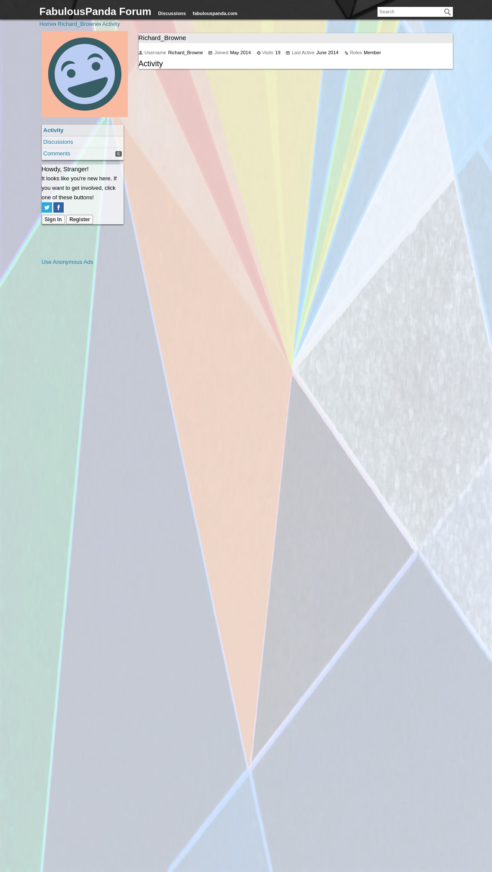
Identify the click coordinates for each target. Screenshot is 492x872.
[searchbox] (415, 12)
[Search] (447, 12)
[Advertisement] (76, 396)
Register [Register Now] (79, 219)
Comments (57, 153)
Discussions (172, 13)
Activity (53, 130)
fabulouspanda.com (215, 13)
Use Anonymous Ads (67, 262)
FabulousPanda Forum (96, 11)
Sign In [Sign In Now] (53, 219)
